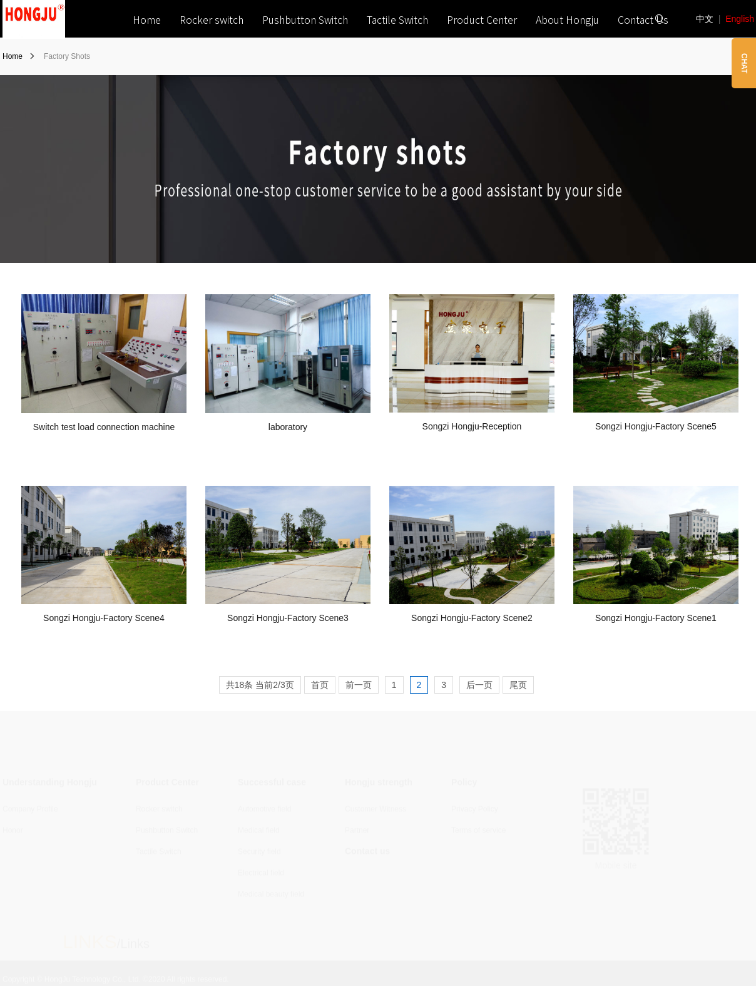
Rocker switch (211, 19)
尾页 (518, 685)
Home (147, 19)
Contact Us (643, 19)
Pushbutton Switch (305, 19)
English (739, 19)
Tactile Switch (397, 19)
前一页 (358, 685)
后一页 (479, 685)
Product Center (482, 19)
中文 (704, 19)
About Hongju (567, 19)
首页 (320, 685)
